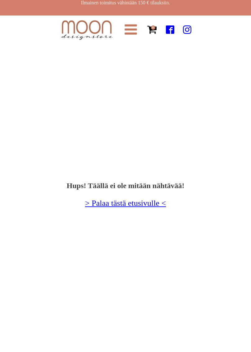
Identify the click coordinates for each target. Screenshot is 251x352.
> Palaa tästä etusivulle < (125, 203)
